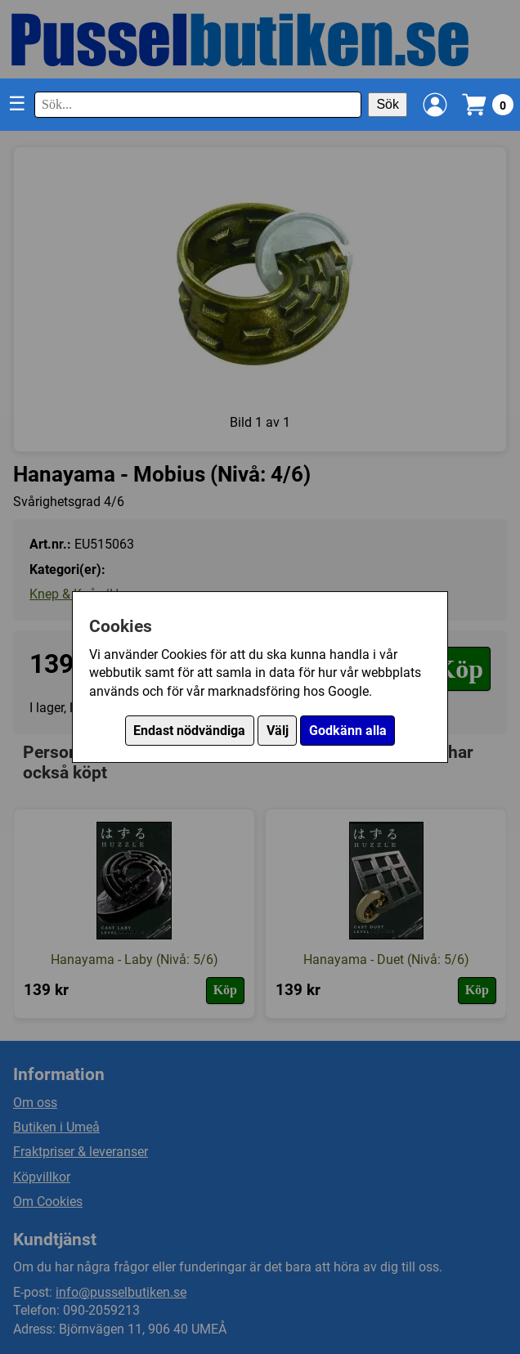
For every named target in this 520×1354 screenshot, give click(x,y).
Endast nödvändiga (189, 730)
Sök (387, 104)
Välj (278, 730)
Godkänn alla (348, 730)
